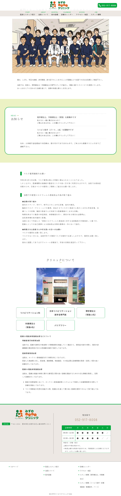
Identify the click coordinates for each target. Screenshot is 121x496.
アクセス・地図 (85, 471)
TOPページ (14, 467)
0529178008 (109, 5)
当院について (49, 471)
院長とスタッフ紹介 (52, 467)
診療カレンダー (85, 467)
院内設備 (48, 475)
